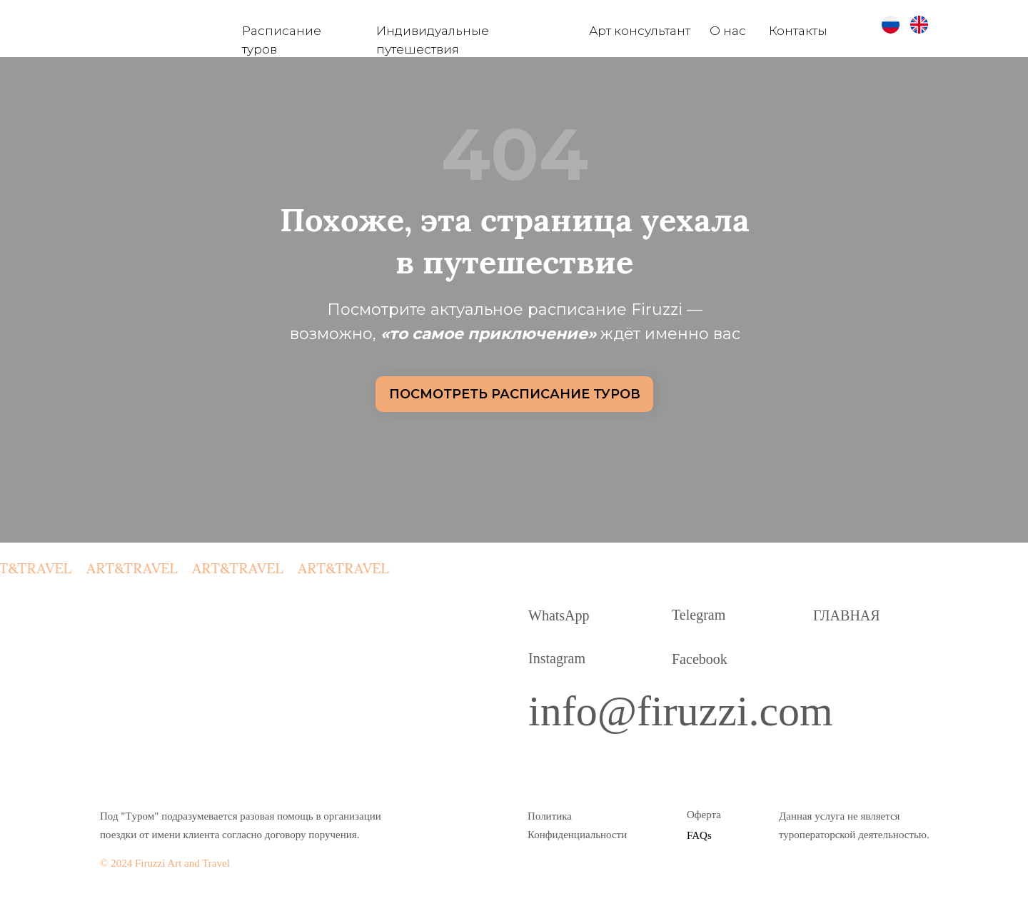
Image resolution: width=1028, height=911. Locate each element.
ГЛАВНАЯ (846, 615)
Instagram (556, 658)
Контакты (798, 31)
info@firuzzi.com (680, 711)
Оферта (704, 814)
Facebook (699, 659)
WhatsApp (559, 615)
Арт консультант (639, 31)
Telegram (698, 615)
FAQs (699, 835)
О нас (728, 31)
